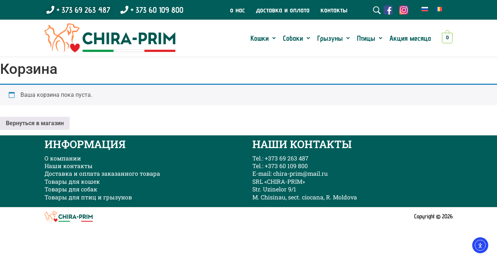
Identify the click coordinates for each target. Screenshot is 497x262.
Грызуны (333, 38)
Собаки (296, 38)
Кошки (263, 38)
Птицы (369, 38)
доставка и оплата (283, 9)
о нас (237, 9)
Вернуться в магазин (35, 123)
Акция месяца (410, 38)
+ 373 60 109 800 (151, 10)
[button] (263, 38)
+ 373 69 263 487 (78, 10)
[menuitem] (425, 9)
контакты (334, 9)
